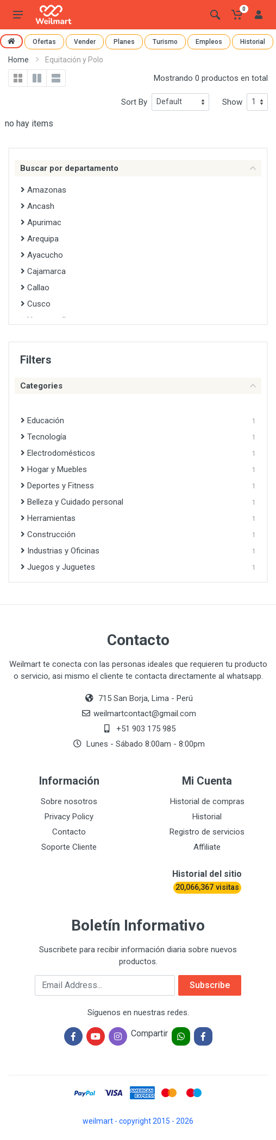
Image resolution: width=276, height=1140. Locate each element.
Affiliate (207, 847)
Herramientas (48, 518)
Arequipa (40, 239)
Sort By (134, 102)
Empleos (209, 42)
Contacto (69, 832)
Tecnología (43, 437)
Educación (42, 420)
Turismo (165, 42)
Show (232, 102)
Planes (124, 42)
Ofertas (44, 42)
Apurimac (41, 222)
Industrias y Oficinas (60, 551)
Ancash (37, 206)
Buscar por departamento (138, 168)
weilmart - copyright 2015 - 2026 (138, 1121)
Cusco (36, 304)
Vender (85, 42)
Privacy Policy (69, 816)
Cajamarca (43, 271)
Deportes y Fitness (57, 486)
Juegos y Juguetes (58, 567)
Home (18, 59)
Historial (252, 42)
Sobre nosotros (69, 801)
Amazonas (43, 190)
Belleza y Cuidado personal (72, 502)
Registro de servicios (207, 832)
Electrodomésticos (58, 453)
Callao (35, 287)
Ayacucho (42, 255)
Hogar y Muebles (54, 469)
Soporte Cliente (69, 847)
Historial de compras (207, 801)
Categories (138, 386)
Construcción (48, 534)
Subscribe (210, 985)
